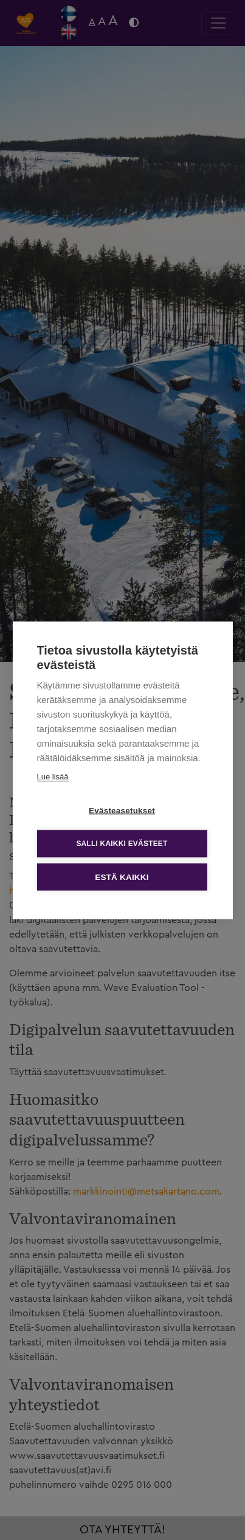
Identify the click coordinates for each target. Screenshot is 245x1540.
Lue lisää (52, 776)
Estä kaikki (121, 876)
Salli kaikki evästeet (121, 843)
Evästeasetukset (122, 810)
